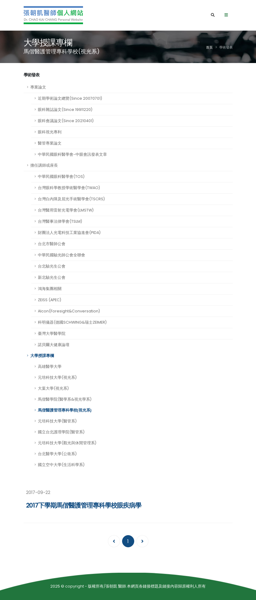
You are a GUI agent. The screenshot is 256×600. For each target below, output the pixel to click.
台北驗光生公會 (51, 266)
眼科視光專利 (50, 132)
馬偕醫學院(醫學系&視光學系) (64, 399)
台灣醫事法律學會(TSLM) (60, 221)
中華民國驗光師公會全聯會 (61, 255)
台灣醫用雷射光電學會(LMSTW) (66, 210)
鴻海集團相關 (50, 288)
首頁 (209, 47)
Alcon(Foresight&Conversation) (69, 311)
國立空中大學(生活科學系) (61, 464)
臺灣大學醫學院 (51, 333)
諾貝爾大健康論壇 (53, 344)
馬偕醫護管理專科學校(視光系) (64, 410)
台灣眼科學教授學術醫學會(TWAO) (69, 187)
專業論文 (38, 87)
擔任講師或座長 (44, 165)
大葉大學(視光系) (53, 388)
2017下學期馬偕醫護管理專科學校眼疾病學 (83, 505)
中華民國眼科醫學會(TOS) (61, 176)
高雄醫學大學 (50, 366)
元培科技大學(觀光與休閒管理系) (67, 442)
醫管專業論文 (50, 143)
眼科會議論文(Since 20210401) (66, 120)
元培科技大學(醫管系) (57, 421)
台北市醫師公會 (51, 243)
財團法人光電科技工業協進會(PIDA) (69, 232)
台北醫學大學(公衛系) (57, 453)
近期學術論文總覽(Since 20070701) (70, 98)
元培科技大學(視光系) (57, 377)
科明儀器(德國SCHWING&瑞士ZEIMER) (72, 322)
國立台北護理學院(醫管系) (61, 432)
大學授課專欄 (42, 356)
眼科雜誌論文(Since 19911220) (65, 109)
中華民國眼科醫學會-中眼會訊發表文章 (72, 154)
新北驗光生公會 (51, 277)
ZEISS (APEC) (49, 299)
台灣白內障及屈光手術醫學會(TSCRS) (71, 199)
